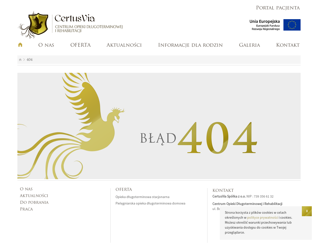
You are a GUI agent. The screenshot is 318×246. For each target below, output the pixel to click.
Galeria (249, 45)
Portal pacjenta (278, 8)
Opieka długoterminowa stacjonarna (142, 197)
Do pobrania (34, 203)
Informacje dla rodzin (190, 45)
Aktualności (124, 45)
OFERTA (80, 45)
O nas (46, 45)
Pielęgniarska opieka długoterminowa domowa (150, 203)
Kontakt (288, 45)
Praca (26, 209)
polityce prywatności (262, 217)
